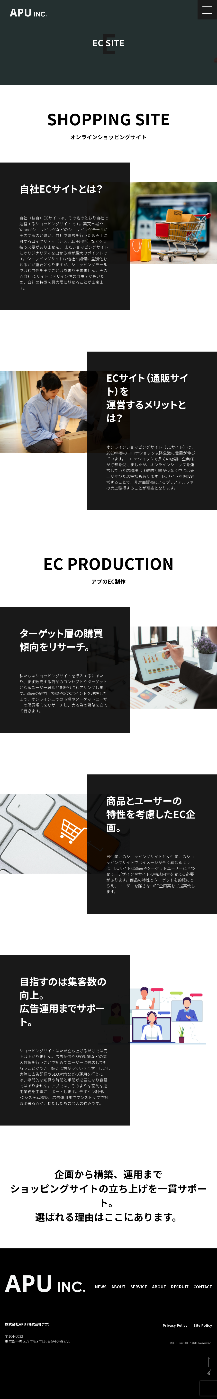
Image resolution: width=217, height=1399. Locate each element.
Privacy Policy (175, 1325)
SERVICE (138, 1287)
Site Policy (203, 1325)
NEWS (101, 1287)
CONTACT (202, 1287)
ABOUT (118, 1287)
